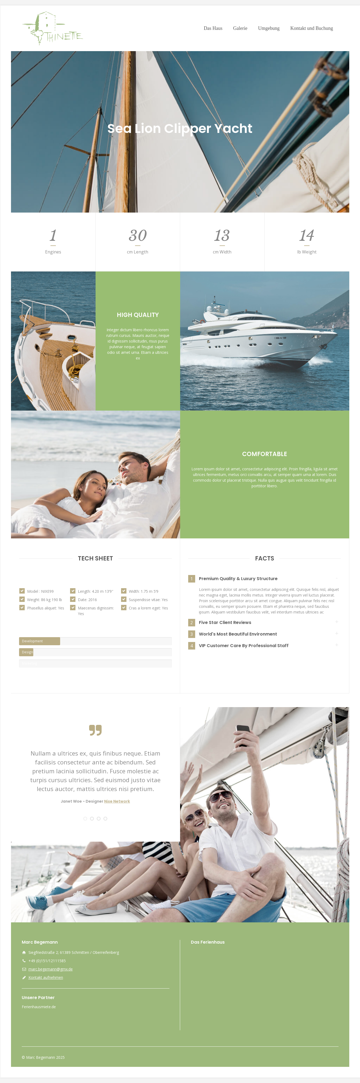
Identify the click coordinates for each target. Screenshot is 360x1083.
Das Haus (213, 28)
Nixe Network (117, 801)
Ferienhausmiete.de (39, 1006)
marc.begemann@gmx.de (50, 969)
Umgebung (268, 28)
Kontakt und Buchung (311, 28)
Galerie (240, 28)
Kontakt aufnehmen (45, 977)
